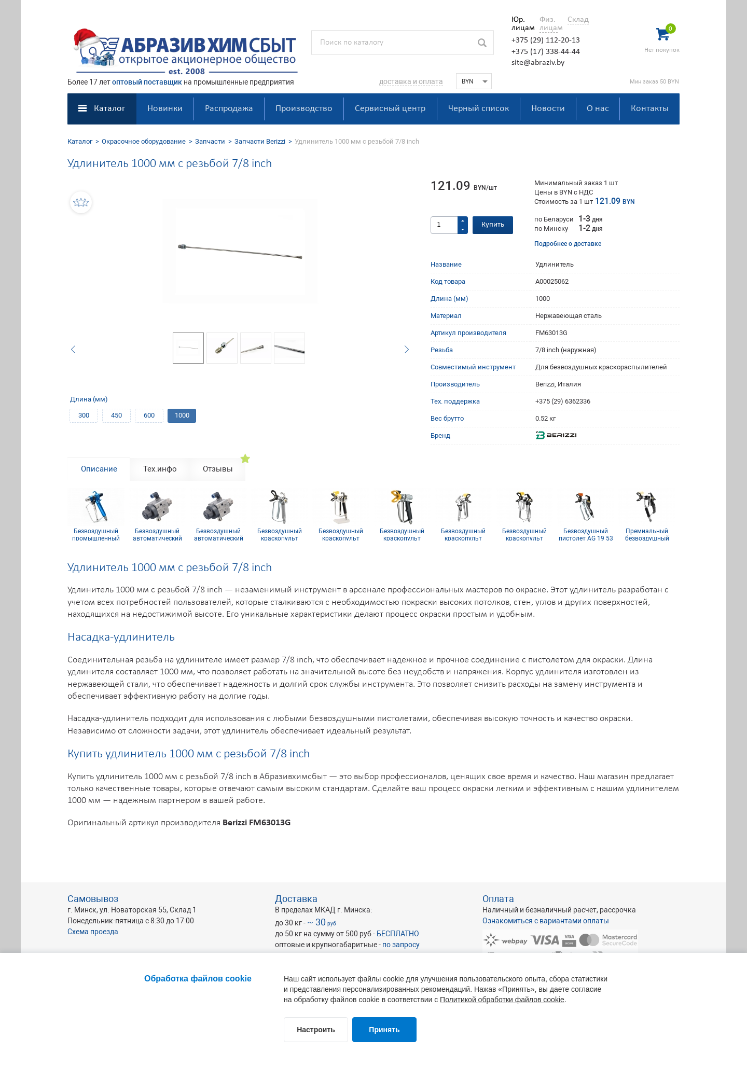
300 (83, 415)
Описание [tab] (99, 469)
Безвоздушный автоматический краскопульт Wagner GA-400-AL (218, 534)
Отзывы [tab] (218, 469)
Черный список (478, 109)
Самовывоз (92, 898)
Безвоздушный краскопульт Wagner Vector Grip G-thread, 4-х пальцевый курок (524, 534)
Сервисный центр (390, 109)
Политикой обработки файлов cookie (502, 999)
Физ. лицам (549, 24)
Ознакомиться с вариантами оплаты (545, 921)
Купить (492, 225)
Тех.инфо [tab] (160, 469)
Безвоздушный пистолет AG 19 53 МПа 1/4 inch (586, 534)
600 (149, 415)
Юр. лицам (520, 24)
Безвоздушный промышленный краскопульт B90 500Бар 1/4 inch (96, 534)
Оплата (498, 898)
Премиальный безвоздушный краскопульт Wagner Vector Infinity (647, 534)
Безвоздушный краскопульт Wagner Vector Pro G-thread (463, 534)
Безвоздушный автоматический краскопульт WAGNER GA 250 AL (157, 534)
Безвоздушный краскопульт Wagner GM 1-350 (402, 534)
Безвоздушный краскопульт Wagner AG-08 (279, 534)
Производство (304, 109)
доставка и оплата (411, 81)
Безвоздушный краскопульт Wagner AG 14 (341, 534)
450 (116, 415)
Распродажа (229, 109)
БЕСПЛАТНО (398, 934)
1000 (182, 415)
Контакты (650, 109)
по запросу (401, 944)
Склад (578, 20)
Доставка (296, 898)
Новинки (165, 109)
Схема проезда (92, 931)
